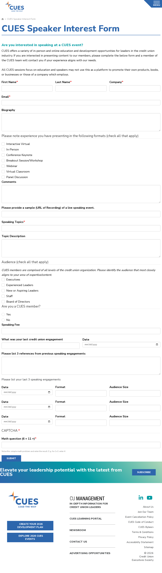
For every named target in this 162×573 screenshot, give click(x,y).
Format (60, 387)
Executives (11, 279)
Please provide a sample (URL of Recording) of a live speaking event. (48, 208)
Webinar (9, 166)
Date (85, 339)
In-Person (10, 149)
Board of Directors (16, 302)
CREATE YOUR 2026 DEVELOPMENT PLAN (30, 525)
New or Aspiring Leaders (20, 290)
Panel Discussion (15, 177)
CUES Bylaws (145, 527)
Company (115, 82)
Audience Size (118, 387)
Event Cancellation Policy (139, 517)
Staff (7, 296)
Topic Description (13, 236)
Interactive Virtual (16, 144)
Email (5, 97)
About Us (148, 506)
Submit (11, 458)
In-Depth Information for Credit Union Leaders (89, 502)
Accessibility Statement (140, 542)
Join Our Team (145, 511)
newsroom (78, 530)
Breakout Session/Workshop (22, 160)
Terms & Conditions (142, 532)
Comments (9, 182)
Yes (6, 314)
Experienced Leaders (17, 285)
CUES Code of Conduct (140, 522)
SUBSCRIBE (144, 472)
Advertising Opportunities (90, 553)
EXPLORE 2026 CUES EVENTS (30, 537)
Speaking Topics (12, 222)
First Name (9, 82)
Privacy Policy (145, 537)
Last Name (62, 82)
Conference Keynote (17, 155)
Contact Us (78, 541)
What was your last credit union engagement (32, 339)
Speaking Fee (11, 325)
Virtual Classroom (16, 171)
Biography (8, 110)
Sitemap (148, 547)
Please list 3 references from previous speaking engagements (43, 353)
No (6, 320)
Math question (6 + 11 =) (18, 439)
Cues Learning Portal (86, 518)
